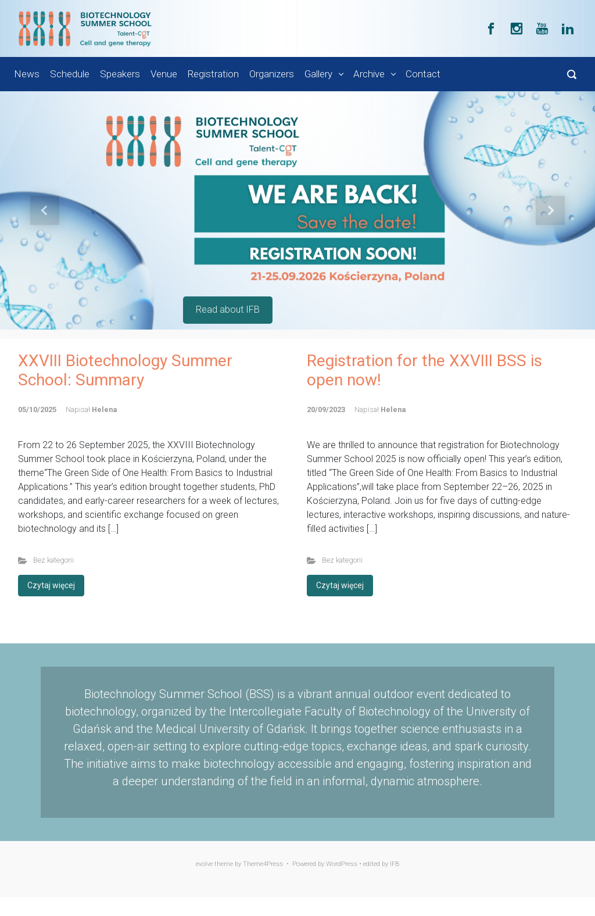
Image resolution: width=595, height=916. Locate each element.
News (27, 74)
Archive (369, 74)
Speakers (120, 74)
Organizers (271, 74)
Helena (104, 409)
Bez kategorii (53, 560)
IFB (395, 864)
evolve (204, 864)
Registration (213, 74)
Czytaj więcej (51, 585)
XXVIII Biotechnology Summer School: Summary (125, 370)
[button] (44, 210)
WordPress (341, 864)
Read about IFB (228, 309)
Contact (423, 74)
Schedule (69, 74)
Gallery (318, 74)
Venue (163, 74)
